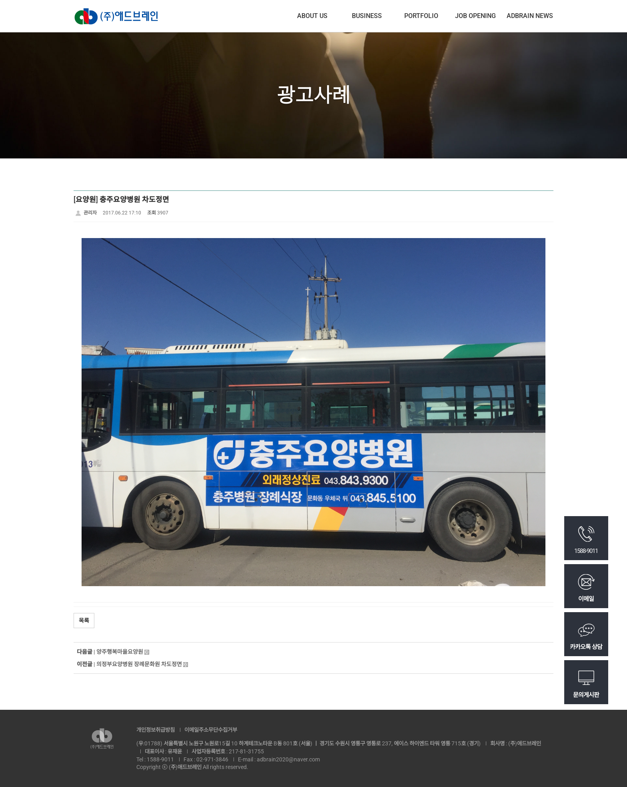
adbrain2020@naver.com (288, 759)
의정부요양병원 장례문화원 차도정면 (139, 664)
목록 (84, 620)
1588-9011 (160, 759)
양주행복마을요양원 (119, 652)
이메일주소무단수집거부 (210, 730)
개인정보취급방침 (155, 730)
